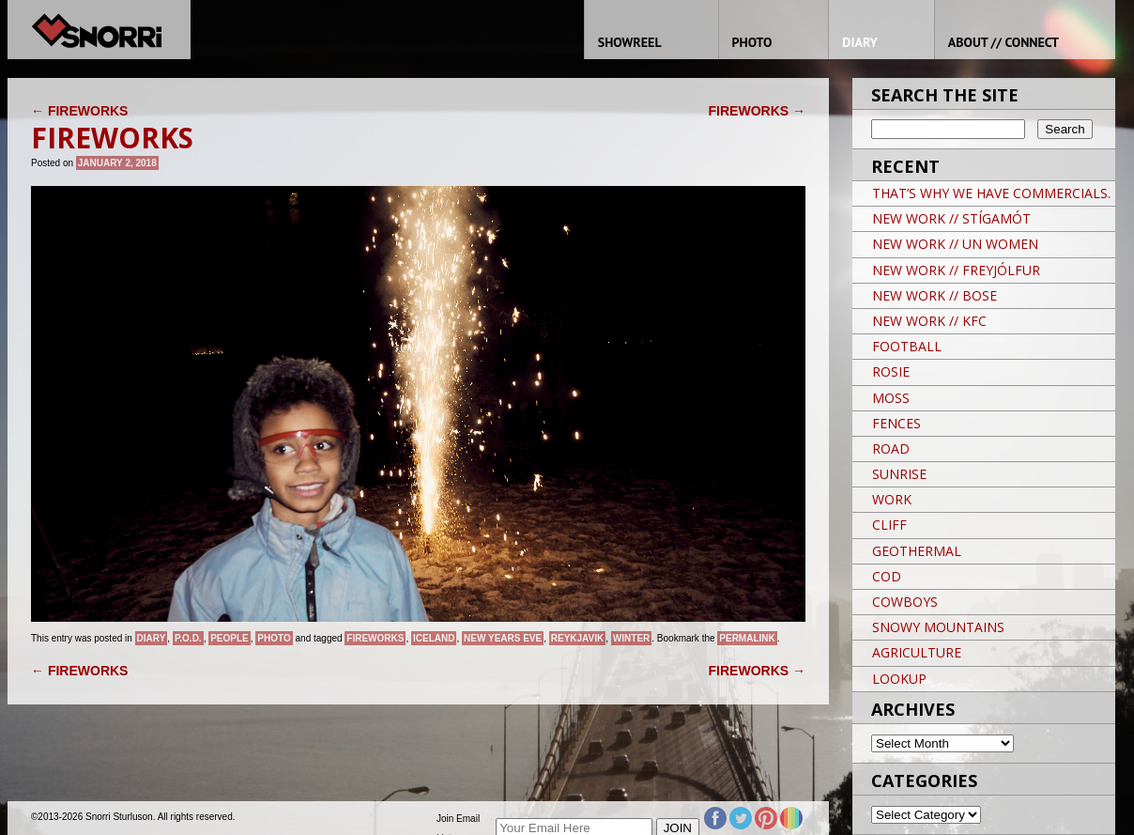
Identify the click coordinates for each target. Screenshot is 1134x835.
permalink (746, 638)
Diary (151, 638)
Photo (273, 638)
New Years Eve (503, 638)
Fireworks (375, 638)
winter (631, 638)
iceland (433, 638)
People (229, 638)
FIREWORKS (79, 110)
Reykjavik (578, 638)
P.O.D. (188, 638)
